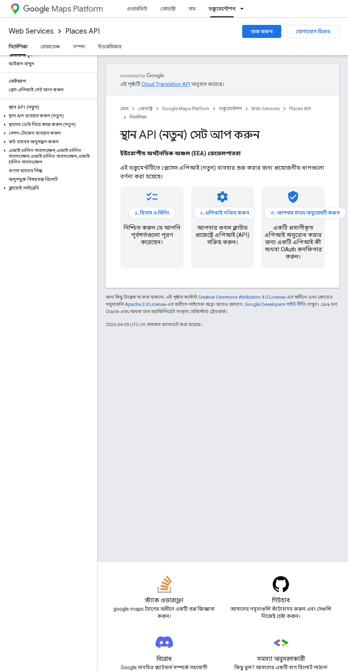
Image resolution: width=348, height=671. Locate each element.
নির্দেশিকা (138, 117)
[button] (47, 116)
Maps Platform (63, 9)
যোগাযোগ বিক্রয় (313, 31)
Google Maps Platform (185, 108)
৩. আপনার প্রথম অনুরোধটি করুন (305, 212)
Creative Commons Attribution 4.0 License (241, 297)
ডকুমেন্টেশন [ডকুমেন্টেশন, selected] (222, 8)
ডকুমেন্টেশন (230, 108)
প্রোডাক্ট (168, 8)
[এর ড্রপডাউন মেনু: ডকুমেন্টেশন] (244, 8)
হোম (124, 108)
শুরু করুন (262, 31)
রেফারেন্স (50, 46)
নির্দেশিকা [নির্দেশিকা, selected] (18, 46)
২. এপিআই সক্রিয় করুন (224, 212)
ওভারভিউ (137, 8)
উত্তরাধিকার (109, 46)
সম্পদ (79, 46)
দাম (192, 8)
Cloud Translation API (166, 84)
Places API (82, 31)
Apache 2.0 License (145, 304)
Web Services (31, 31)
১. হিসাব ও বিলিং (152, 212)
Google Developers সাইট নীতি (275, 304)
